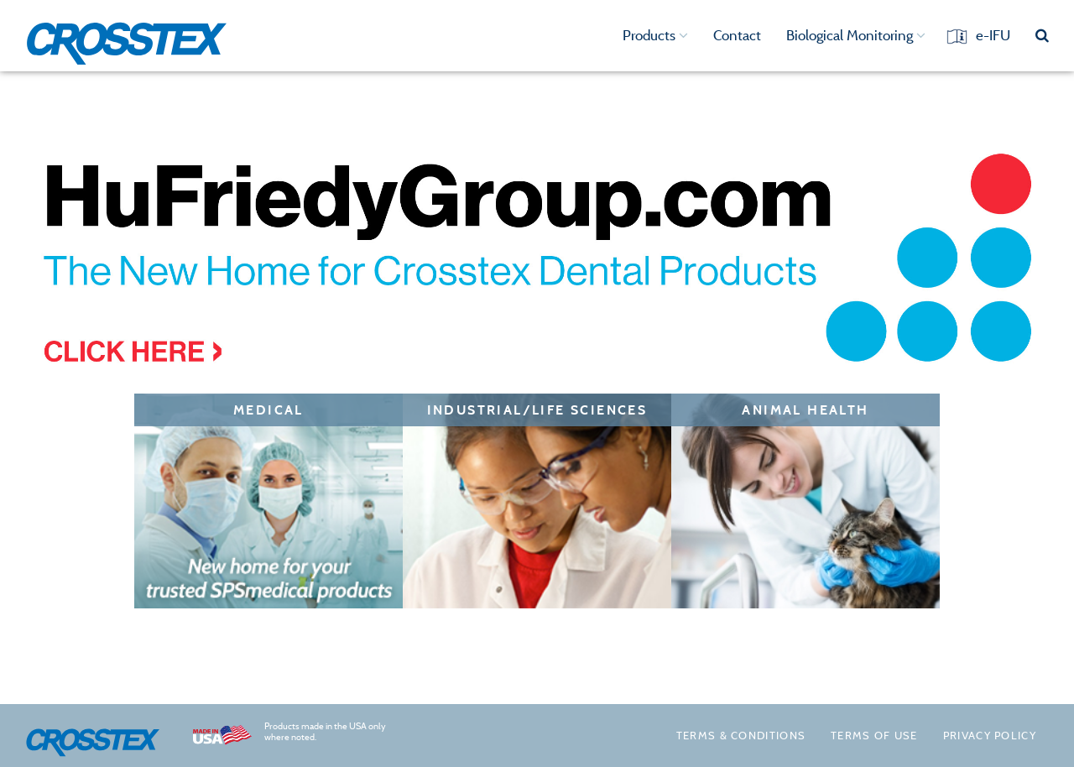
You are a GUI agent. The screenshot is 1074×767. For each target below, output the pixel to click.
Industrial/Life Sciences (537, 410)
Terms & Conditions (741, 735)
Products (655, 35)
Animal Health (805, 410)
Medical (268, 410)
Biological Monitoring (855, 35)
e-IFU (993, 35)
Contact (737, 35)
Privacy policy (989, 735)
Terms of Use (874, 735)
